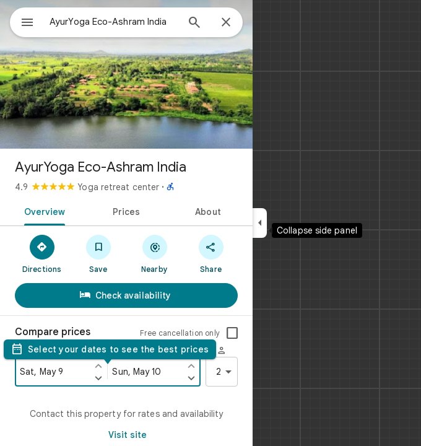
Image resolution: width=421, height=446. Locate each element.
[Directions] (42, 253)
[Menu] (27, 23)
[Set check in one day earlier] (98, 365)
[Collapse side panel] (260, 223)
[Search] (194, 23)
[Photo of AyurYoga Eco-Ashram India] (126, 74)
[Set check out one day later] (191, 378)
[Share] (211, 253)
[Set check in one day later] (98, 378)
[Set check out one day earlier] (191, 365)
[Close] (226, 22)
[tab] (42, 210)
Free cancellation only (180, 333)
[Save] (98, 253)
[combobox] (113, 21)
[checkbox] (232, 333)
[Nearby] (154, 253)
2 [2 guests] (226, 371)
